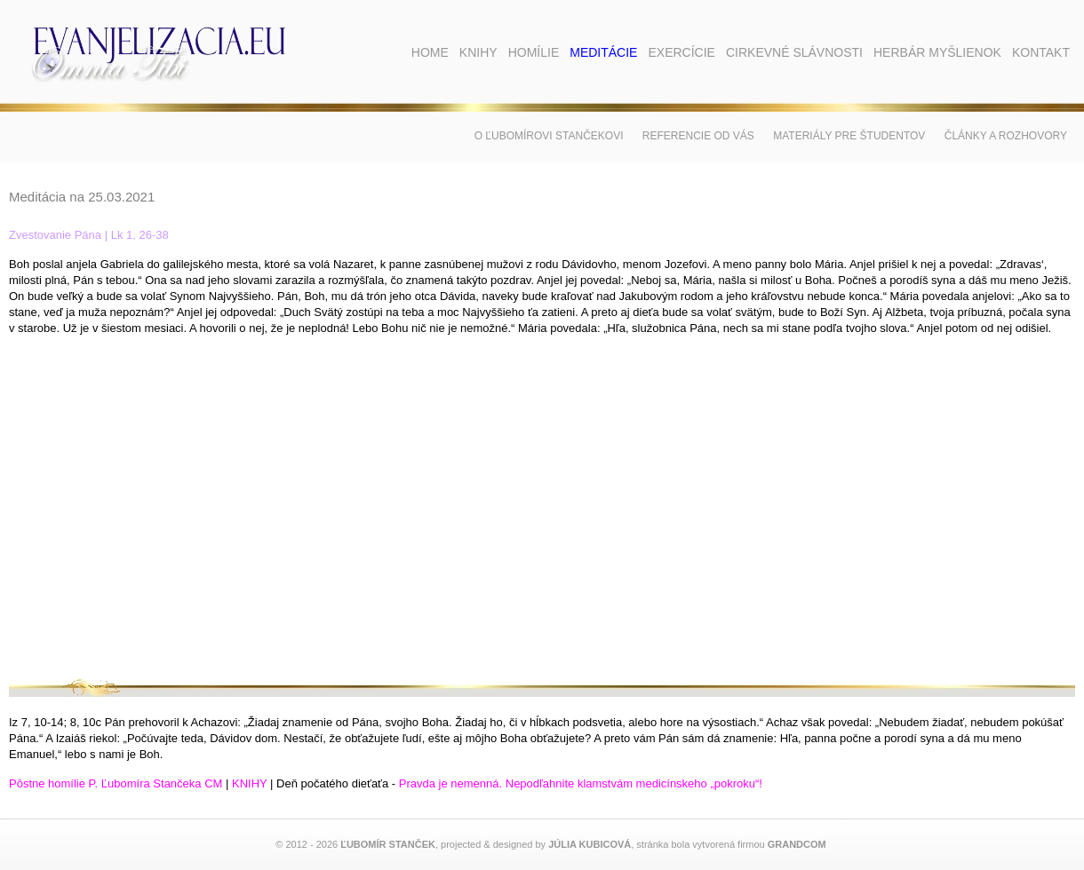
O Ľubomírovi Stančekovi (549, 136)
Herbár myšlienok (937, 52)
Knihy (478, 52)
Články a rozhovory (1006, 136)
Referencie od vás (698, 136)
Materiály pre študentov (849, 136)
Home (430, 52)
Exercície (681, 52)
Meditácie (603, 52)
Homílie (534, 52)
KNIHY (249, 783)
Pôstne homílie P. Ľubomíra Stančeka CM (115, 783)
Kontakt (1041, 52)
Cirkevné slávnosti (794, 52)
